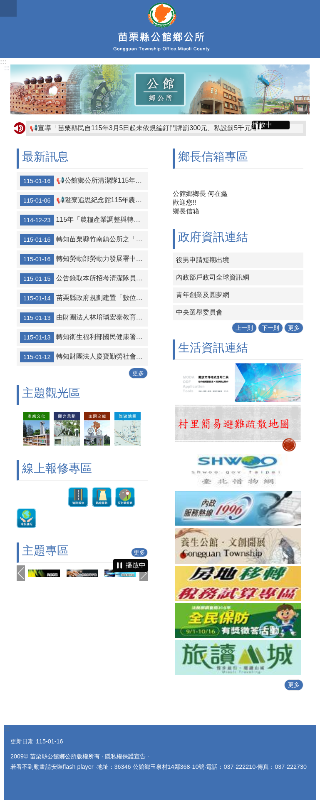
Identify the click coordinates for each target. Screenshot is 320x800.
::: (3, 61)
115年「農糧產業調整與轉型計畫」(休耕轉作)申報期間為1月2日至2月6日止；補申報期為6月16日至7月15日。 (84, 220)
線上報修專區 (57, 468)
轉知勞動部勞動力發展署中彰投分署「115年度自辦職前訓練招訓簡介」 (84, 259)
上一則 (244, 327)
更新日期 (22, 741)
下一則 (270, 327)
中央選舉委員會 (199, 312)
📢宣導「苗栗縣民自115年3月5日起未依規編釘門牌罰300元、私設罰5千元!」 (145, 127)
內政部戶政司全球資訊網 (212, 277)
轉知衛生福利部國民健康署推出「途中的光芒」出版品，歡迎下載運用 (84, 337)
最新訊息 (45, 156)
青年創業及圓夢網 (202, 294)
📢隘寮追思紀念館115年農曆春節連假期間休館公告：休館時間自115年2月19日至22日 (84, 200)
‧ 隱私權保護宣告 (124, 756)
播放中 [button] (262, 124)
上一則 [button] (21, 573)
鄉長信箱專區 (213, 156)
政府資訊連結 (213, 236)
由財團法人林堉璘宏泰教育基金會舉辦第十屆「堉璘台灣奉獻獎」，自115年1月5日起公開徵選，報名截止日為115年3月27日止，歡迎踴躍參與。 (84, 317)
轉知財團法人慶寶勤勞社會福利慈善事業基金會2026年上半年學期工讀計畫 (84, 357)
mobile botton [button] (8, 8)
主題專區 (45, 550)
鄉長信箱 (186, 211)
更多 (138, 373)
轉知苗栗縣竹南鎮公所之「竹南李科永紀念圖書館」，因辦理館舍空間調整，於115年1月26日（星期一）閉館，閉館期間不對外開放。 (84, 239)
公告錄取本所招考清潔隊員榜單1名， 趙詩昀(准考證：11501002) (84, 278)
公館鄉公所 (160, 29)
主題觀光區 (51, 392)
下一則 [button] (143, 573)
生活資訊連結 (213, 347)
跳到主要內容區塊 (4, 4)
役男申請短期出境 (202, 259)
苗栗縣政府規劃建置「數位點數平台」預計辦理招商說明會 (84, 298)
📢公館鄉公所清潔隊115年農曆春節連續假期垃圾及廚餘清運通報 (84, 181)
